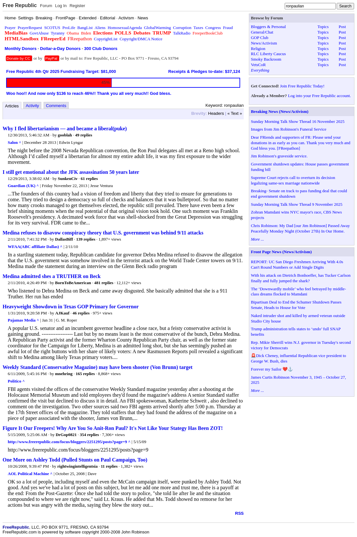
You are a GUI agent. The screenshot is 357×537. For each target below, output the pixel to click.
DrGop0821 (66, 434)
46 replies (81, 313)
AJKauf (62, 313)
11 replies (109, 466)
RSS (239, 513)
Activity (32, 105)
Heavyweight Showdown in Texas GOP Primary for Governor (70, 306)
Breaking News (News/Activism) (279, 111)
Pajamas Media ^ (23, 320)
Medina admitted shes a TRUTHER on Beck (52, 276)
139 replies (85, 239)
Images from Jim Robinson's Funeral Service (288, 129)
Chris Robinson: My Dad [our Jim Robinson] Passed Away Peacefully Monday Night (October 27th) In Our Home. (300, 228)
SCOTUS (52, 27)
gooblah (65, 135)
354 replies (89, 434)
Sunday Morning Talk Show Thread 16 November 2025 (297, 121)
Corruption (182, 27)
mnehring (64, 373)
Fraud (228, 27)
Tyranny (58, 33)
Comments (56, 105)
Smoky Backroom (266, 59)
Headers (216, 113)
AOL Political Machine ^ (30, 473)
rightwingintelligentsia (77, 466)
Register (77, 5)
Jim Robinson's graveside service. (279, 156)
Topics (322, 26)
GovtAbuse (39, 33)
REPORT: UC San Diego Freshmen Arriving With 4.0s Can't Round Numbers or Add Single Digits (297, 264)
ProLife (68, 27)
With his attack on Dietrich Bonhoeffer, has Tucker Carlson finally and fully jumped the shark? (301, 278)
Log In (60, 5)
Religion (258, 48)
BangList (85, 27)
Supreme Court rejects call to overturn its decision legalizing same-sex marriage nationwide (293, 180)
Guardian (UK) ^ (23, 185)
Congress (213, 27)
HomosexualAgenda (124, 27)
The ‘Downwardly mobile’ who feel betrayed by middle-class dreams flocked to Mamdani (298, 291)
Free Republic (20, 5)
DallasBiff (64, 239)
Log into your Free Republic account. (319, 95)
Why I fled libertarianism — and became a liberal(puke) (65, 128)
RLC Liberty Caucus (268, 53)
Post (342, 26)
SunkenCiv (67, 178)
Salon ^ (14, 142)
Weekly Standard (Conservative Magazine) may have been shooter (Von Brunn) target (97, 367)
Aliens (100, 27)
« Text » (235, 113)
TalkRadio (181, 33)
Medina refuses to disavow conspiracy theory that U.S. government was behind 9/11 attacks (103, 232)
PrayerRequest (30, 27)
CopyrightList (105, 38)
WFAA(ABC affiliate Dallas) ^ (35, 246)
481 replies (103, 282)
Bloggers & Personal (268, 26)
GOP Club (259, 37)
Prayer (10, 27)
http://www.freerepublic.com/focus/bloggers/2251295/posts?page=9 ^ (69, 441)
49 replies (83, 135)
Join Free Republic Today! (302, 86)
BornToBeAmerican (73, 282)
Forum (46, 5)
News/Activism (264, 43)
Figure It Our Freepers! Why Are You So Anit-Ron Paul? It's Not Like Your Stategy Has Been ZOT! (113, 428)
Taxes (198, 27)
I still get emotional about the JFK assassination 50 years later (71, 172)
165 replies (85, 373)
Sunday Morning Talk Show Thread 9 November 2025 (296, 204)
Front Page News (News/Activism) (281, 251)
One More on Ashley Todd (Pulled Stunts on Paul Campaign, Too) (75, 459)
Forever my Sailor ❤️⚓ (272, 369)
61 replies (89, 178)
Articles (12, 106)
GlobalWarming (157, 27)
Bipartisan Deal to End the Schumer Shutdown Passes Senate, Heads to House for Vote (296, 305)
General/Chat (262, 32)
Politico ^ (16, 381)
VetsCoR (258, 64)
